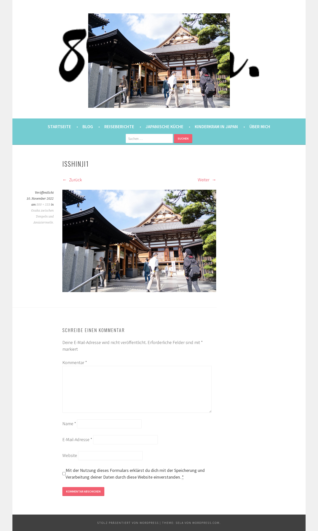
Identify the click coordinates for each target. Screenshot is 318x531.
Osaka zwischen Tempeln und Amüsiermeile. (42, 216)
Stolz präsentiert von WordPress (128, 523)
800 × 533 (43, 204)
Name (69, 423)
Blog (87, 126)
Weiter (207, 180)
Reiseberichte (119, 126)
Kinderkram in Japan (216, 126)
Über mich (259, 126)
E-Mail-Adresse (77, 439)
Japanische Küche (164, 126)
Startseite (59, 126)
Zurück (72, 180)
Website (69, 455)
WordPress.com (206, 523)
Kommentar (74, 362)
